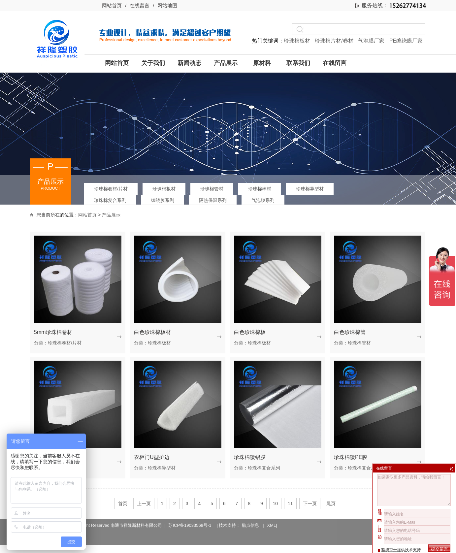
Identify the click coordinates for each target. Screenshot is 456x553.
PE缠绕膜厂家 (406, 41)
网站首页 (112, 5)
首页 (122, 503)
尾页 (331, 503)
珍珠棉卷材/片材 (111, 188)
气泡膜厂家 (372, 41)
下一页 (310, 503)
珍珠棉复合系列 (110, 200)
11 (290, 503)
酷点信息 (250, 520)
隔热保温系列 (213, 200)
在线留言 (139, 5)
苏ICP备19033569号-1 (190, 520)
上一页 (144, 503)
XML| (272, 520)
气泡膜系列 (263, 200)
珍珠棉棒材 (259, 188)
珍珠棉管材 (211, 188)
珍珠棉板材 (297, 41)
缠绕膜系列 (162, 200)
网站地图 (167, 5)
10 (275, 503)
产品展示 (111, 214)
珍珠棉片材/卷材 (335, 41)
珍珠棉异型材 (310, 188)
